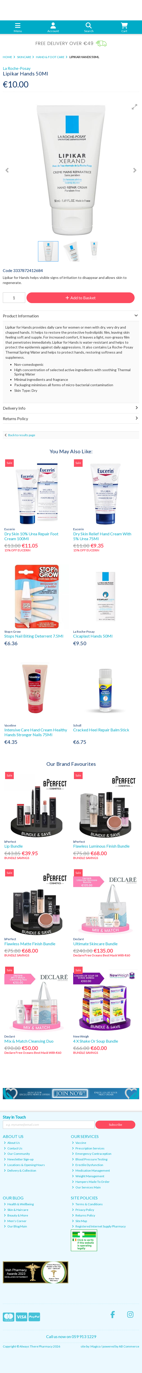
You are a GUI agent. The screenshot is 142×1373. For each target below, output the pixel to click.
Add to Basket (81, 297)
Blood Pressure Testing (89, 1159)
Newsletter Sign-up (18, 1159)
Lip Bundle (13, 846)
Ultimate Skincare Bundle (95, 943)
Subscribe (115, 1124)
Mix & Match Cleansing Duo (29, 1041)
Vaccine (79, 1143)
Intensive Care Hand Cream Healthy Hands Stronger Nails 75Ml (35, 732)
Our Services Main (86, 1187)
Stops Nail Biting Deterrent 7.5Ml (33, 635)
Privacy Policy (83, 1210)
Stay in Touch (14, 1117)
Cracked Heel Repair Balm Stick (101, 729)
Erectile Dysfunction (87, 1165)
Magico (95, 1346)
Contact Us (13, 1148)
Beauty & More (16, 1215)
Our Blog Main (15, 1226)
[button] (135, 107)
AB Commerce (129, 1346)
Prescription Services (88, 1148)
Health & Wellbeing (19, 1204)
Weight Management (88, 1176)
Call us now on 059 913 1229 (71, 1336)
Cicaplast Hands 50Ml (92, 635)
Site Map (79, 1221)
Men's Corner (15, 1221)
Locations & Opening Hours (24, 1165)
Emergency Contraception (91, 1154)
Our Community (17, 1154)
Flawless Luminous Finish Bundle (101, 846)
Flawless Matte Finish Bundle (29, 943)
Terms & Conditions (87, 1204)
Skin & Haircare (16, 1210)
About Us (12, 1143)
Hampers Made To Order (91, 1182)
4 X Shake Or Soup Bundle (95, 1041)
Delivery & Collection (20, 1170)
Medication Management (91, 1170)
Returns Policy (83, 1215)
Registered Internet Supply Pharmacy (99, 1226)
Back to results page (21, 435)
